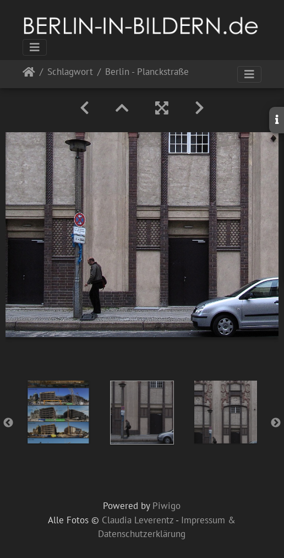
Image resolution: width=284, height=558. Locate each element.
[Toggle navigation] (35, 47)
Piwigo (166, 506)
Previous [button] (8, 423)
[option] (58, 412)
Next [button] (275, 423)
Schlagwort (70, 72)
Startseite (29, 74)
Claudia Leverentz (137, 520)
